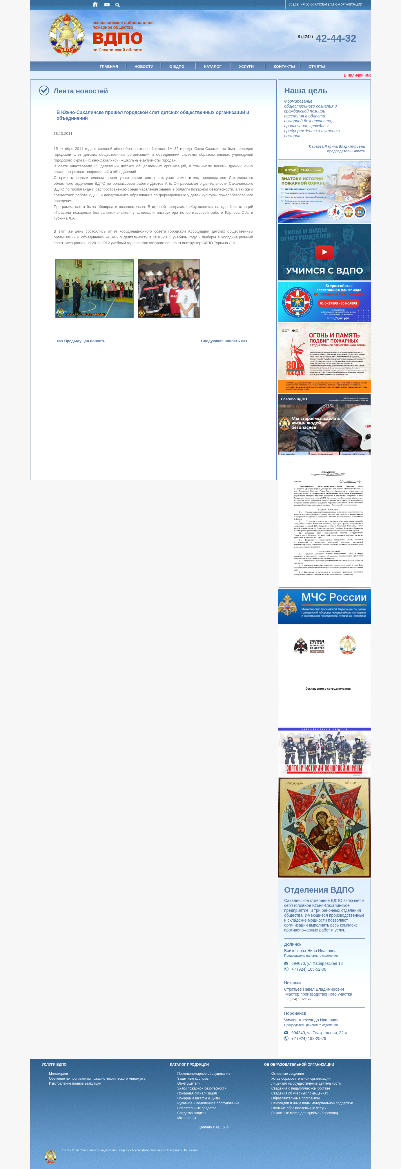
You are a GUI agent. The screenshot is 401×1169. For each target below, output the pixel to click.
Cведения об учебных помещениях (299, 1093)
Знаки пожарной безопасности (201, 1088)
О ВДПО (176, 66)
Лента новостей (81, 91)
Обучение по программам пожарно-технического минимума (97, 1078)
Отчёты (317, 66)
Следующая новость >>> (224, 341)
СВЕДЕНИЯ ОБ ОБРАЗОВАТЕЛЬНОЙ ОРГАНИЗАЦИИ (325, 4)
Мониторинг (58, 1074)
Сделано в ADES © (213, 1127)
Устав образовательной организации (301, 1078)
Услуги (246, 66)
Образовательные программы (295, 1098)
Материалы (186, 1118)
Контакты (284, 66)
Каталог (213, 66)
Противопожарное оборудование (204, 1074)
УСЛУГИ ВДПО (54, 1065)
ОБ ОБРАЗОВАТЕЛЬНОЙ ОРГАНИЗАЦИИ (299, 1065)
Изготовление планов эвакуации (75, 1083)
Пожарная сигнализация (197, 1093)
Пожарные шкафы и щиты (198, 1098)
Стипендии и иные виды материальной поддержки (312, 1103)
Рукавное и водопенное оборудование (208, 1103)
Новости (144, 66)
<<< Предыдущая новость (81, 341)
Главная (109, 66)
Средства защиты (191, 1113)
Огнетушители (188, 1083)
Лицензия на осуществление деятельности (306, 1083)
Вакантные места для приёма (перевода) (304, 1113)
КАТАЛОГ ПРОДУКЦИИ (189, 1065)
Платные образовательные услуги (298, 1108)
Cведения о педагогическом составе (300, 1088)
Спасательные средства (196, 1108)
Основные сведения (287, 1074)
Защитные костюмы (193, 1078)
